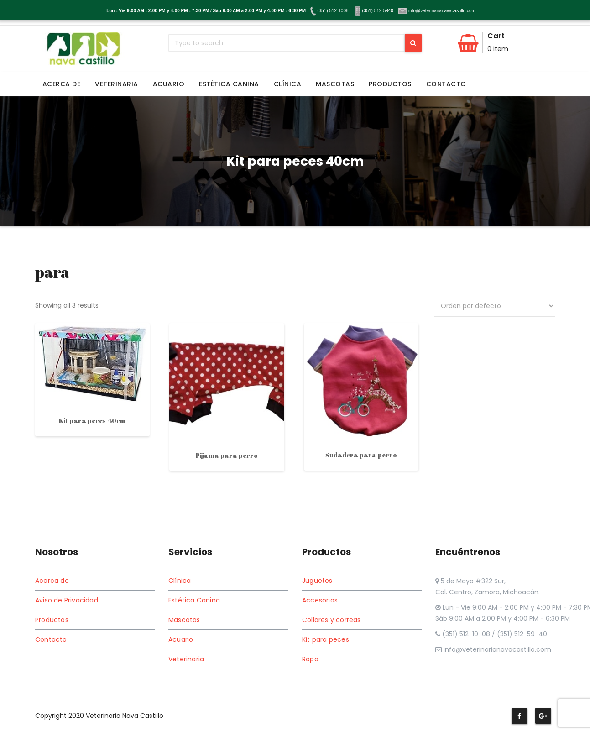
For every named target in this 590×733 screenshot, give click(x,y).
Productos (390, 84)
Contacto (446, 84)
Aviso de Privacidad (66, 600)
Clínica (288, 84)
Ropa (310, 659)
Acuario (169, 84)
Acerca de (61, 84)
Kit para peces (325, 639)
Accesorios (320, 600)
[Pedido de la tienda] (494, 306)
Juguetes (317, 580)
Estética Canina (229, 84)
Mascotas (335, 84)
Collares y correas (331, 619)
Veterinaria (116, 84)
